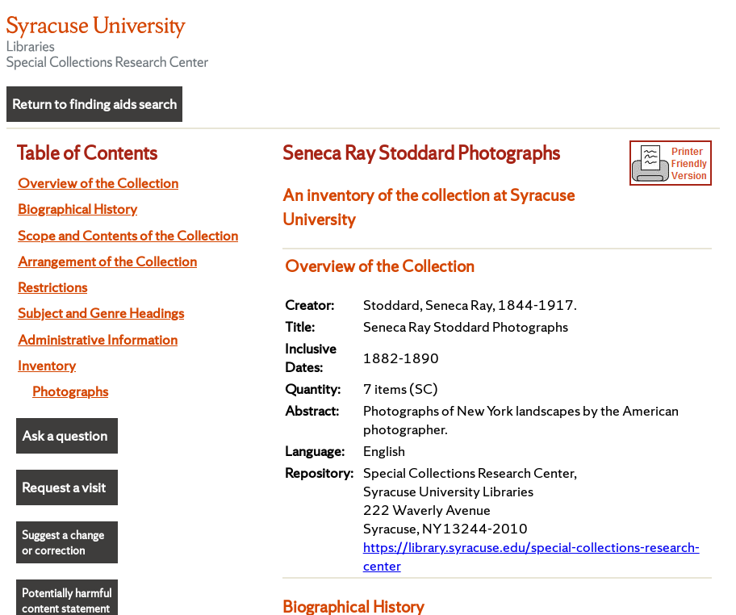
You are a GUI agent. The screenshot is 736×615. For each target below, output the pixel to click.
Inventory (47, 365)
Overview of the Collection (98, 183)
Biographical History (77, 208)
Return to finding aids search (94, 103)
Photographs (70, 391)
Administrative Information (98, 339)
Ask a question (64, 435)
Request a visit (64, 487)
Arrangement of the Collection (107, 261)
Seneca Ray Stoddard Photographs (421, 152)
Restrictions (52, 287)
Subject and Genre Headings (101, 312)
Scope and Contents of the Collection (128, 235)
